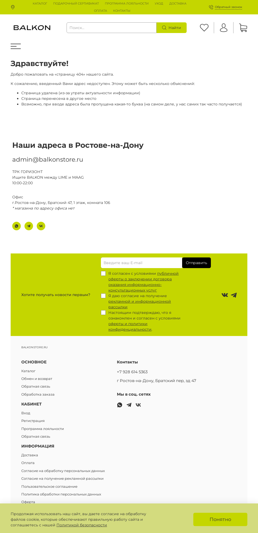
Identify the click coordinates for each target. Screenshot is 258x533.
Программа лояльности (42, 429)
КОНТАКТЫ (121, 11)
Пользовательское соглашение (49, 487)
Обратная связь (35, 386)
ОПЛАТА (100, 11)
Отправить (196, 262)
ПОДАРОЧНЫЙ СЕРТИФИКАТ (76, 3)
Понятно (220, 519)
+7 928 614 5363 (132, 371)
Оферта (28, 502)
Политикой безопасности (81, 525)
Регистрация (33, 421)
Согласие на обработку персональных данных (63, 471)
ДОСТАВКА (177, 3)
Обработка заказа (38, 394)
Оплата (28, 463)
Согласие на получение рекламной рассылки (62, 479)
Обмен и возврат (36, 379)
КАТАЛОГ (40, 3)
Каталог (28, 371)
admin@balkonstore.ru (47, 159)
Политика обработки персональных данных (61, 494)
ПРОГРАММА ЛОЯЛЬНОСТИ (127, 3)
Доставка (29, 455)
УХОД (159, 3)
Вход (25, 413)
